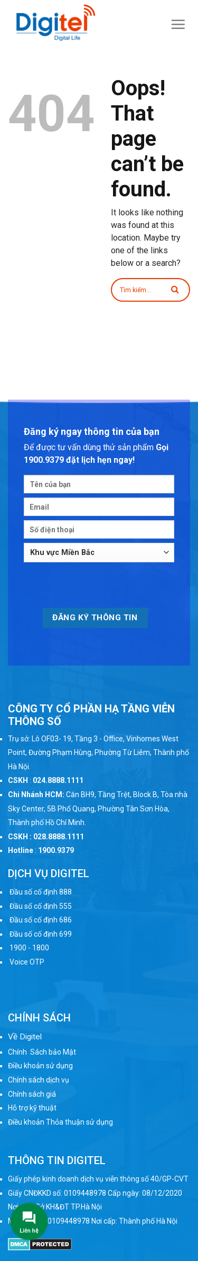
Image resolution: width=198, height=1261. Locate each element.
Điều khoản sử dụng (40, 1065)
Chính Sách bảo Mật (42, 1052)
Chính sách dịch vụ (38, 1080)
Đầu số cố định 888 (41, 892)
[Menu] (178, 24)
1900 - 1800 (29, 948)
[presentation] (104, 587)
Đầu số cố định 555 (41, 906)
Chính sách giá (32, 1094)
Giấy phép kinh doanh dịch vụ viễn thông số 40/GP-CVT (98, 1179)
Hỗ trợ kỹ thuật (32, 1108)
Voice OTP (27, 962)
